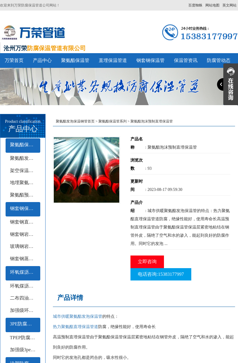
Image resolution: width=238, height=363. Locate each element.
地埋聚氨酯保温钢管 (25, 182)
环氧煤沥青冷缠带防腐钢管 (25, 285)
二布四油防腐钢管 (25, 297)
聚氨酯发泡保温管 (25, 158)
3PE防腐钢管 (23, 323)
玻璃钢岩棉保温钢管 (25, 246)
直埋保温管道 (113, 60)
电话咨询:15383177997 (161, 274)
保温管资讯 (185, 60)
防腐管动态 (218, 60)
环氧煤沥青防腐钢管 (25, 272)
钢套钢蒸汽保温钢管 (25, 258)
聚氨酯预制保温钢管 (25, 194)
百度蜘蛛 (195, 5)
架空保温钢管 (24, 170)
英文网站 (229, 5)
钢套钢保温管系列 (25, 208)
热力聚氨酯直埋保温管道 (75, 327)
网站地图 (212, 5)
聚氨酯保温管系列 (25, 144)
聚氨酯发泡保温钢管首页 (75, 121)
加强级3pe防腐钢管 (25, 349)
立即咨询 (147, 261)
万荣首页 (14, 60)
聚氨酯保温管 (75, 60)
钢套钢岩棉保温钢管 (25, 234)
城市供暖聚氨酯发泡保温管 (77, 316)
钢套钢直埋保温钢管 (25, 221)
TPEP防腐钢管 (25, 337)
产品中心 (42, 60)
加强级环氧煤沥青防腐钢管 (25, 310)
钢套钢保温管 (150, 60)
